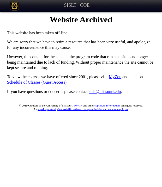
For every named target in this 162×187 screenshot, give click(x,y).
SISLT (70, 5)
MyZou (115, 77)
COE (85, 5)
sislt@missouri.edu (105, 91)
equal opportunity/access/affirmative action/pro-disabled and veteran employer (83, 109)
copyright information (107, 105)
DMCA (78, 105)
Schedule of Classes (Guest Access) (37, 82)
